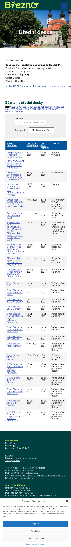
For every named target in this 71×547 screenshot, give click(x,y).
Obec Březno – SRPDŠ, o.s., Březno (14, 357)
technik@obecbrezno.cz (44, 495)
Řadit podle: (20, 130)
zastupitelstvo (26, 478)
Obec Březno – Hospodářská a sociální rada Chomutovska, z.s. (14, 274)
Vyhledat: (19, 119)
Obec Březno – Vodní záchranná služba (15, 292)
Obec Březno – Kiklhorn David (14, 344)
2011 (34, 109)
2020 (47, 107)
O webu (9, 455)
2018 (57, 107)
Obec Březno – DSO (14, 284)
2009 (44, 109)
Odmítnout (35, 533)
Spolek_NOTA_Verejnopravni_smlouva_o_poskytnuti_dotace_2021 (38, 86)
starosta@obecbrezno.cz (23, 475)
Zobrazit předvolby (35, 540)
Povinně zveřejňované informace (20, 458)
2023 (30, 107)
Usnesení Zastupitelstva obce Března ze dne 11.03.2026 (14, 175)
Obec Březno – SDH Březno (14, 337)
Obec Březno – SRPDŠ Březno (14, 307)
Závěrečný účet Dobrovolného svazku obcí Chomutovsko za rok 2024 (15, 249)
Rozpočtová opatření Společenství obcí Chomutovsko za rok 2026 (15, 189)
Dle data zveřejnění (32, 144)
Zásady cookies (12, 460)
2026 (14, 107)
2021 (41, 107)
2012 (28, 109)
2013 (23, 109)
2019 (52, 107)
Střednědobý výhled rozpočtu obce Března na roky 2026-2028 (15, 203)
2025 (19, 107)
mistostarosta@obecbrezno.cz (50, 475)
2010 (38, 109)
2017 (63, 107)
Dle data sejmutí (44, 145)
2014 (18, 109)
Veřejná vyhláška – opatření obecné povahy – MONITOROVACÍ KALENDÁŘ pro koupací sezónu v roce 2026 (15, 160)
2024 (25, 107)
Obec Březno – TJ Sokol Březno (15, 300)
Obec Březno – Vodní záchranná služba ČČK (15, 329)
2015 (13, 109)
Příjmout (35, 526)
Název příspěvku (12, 144)
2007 (55, 109)
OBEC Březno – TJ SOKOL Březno (14, 380)
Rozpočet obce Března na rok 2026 (14, 215)
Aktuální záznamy (14, 111)
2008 (50, 109)
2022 (36, 107)
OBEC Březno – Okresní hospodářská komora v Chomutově (14, 416)
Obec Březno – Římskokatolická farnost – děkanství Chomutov (15, 318)
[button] (67, 503)
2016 (7, 109)
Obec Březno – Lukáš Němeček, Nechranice (15, 391)
